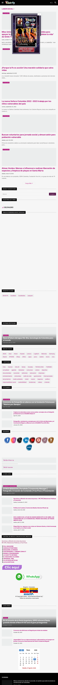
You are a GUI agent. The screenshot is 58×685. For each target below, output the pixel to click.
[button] (2, 2)
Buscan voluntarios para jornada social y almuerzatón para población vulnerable (28, 136)
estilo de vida (27, 376)
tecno (47, 357)
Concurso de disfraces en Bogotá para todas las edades (30, 630)
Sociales (30, 367)
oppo (29, 357)
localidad (13, 295)
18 (26, 661)
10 (23, 659)
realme (41, 357)
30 (20, 665)
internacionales (48, 376)
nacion (33, 379)
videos (40, 382)
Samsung (52, 353)
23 (20, 663)
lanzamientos (7, 379)
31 (23, 665)
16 (20, 661)
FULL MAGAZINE (8, 546)
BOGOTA (5, 295)
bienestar (21, 370)
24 (23, 663)
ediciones (24, 373)
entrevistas (18, 376)
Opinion (10, 367)
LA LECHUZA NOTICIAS (10, 560)
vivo (53, 357)
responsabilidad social (9, 382)
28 (35, 663)
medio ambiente (17, 379)
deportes (44, 370)
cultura (37, 370)
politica (47, 379)
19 (29, 661)
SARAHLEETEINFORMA (10, 548)
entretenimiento (7, 376)
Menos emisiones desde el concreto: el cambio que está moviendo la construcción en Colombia (34, 681)
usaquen (30, 295)
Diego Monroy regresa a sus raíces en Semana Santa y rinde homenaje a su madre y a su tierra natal (34, 527)
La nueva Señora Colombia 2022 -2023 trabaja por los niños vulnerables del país (26, 102)
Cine (4, 367)
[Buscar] (25, 194)
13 (32, 659)
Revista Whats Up (9, 460)
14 (35, 659)
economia (16, 373)
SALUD (17, 367)
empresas (41, 373)
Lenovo (29, 353)
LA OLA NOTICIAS (8, 562)
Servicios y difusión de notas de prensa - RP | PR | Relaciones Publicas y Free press (34, 499)
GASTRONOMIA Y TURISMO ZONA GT (14, 551)
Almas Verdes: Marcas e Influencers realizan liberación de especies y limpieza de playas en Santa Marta (28, 169)
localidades (21, 295)
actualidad (6, 370)
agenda (14, 370)
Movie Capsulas (8, 467)
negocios (40, 379)
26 (29, 663)
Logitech (36, 353)
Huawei (22, 353)
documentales (7, 373)
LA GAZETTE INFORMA (10, 555)
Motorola (44, 353)
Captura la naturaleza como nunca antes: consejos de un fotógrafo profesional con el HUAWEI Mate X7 (33, 412)
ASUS (4, 353)
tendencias (32, 382)
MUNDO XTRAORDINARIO (11, 553)
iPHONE (11, 357)
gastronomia (37, 376)
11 (26, 659)
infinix (24, 357)
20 (32, 661)
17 (23, 661)
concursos (30, 370)
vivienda (46, 382)
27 (32, 663)
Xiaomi (5, 357)
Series (23, 367)
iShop (18, 357)
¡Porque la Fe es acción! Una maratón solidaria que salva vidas (27, 69)
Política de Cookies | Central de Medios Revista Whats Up (30, 508)
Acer (10, 353)
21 (34, 661)
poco (35, 357)
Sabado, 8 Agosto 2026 (29, 668)
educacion (33, 373)
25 (26, 663)
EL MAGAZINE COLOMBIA (11, 557)
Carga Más (28, 183)
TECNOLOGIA (39, 367)
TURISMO (49, 367)
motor (26, 379)
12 (29, 659)
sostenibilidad (22, 382)
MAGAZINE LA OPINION (10, 550)
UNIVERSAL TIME (8, 558)
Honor (15, 353)
